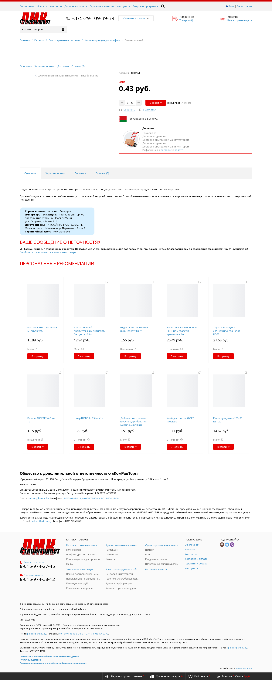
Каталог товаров (43, 29)
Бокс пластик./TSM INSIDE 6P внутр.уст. (42, 329)
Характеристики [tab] (56, 173)
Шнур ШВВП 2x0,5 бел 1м (88, 418)
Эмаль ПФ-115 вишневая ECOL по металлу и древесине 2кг (182, 331)
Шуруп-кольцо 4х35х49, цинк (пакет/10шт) (134, 329)
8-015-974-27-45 (91, 498)
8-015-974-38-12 (72, 498)
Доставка (63, 66)
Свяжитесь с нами (136, 18)
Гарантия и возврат (102, 6)
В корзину (156, 102)
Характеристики (45, 66)
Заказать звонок (32, 562)
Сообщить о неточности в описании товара (48, 252)
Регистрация (244, 6)
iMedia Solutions (244, 668)
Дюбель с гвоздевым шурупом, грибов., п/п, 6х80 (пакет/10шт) (133, 421)
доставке (166, 150)
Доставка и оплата (75, 6)
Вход (231, 6)
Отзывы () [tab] (102, 173)
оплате (179, 150)
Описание (26, 66)
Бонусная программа (145, 6)
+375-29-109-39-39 (93, 18)
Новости (42, 6)
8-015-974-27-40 (109, 498)
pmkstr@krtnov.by (38, 498)
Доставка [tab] (80, 173)
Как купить (123, 6)
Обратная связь (31, 575)
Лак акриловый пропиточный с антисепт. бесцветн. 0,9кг (89, 331)
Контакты (56, 6)
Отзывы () (77, 66)
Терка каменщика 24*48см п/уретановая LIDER (226, 331)
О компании (27, 6)
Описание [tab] (30, 173)
